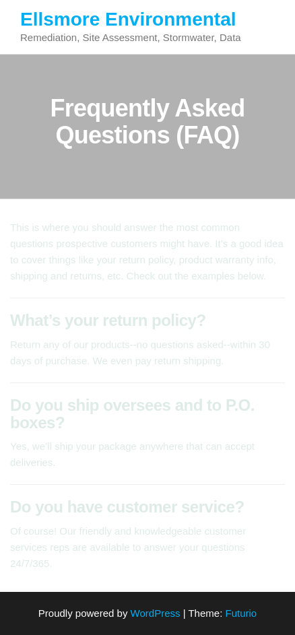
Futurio (241, 613)
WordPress (156, 613)
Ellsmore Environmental (128, 19)
